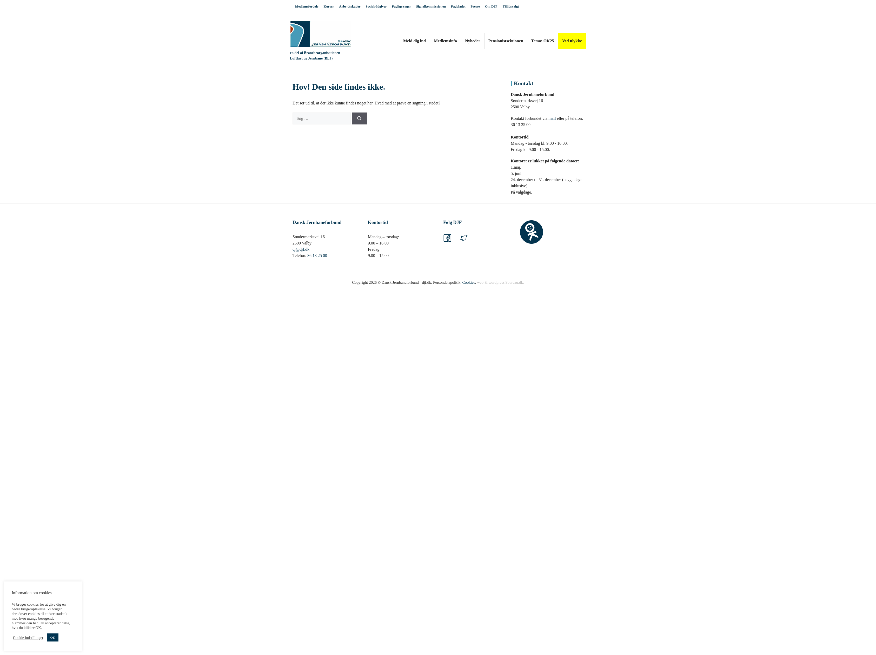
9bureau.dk (514, 282)
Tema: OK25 (542, 41)
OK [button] (52, 637)
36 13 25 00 (317, 255)
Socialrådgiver (376, 6)
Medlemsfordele (306, 6)
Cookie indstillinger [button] (28, 638)
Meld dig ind (414, 41)
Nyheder (472, 41)
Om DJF (491, 6)
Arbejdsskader (349, 6)
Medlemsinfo (445, 41)
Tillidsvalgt (511, 6)
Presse (475, 6)
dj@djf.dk (301, 249)
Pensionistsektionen (505, 41)
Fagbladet (458, 6)
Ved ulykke (572, 41)
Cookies (468, 282)
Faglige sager (401, 6)
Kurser (329, 6)
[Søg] (359, 118)
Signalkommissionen (431, 6)
